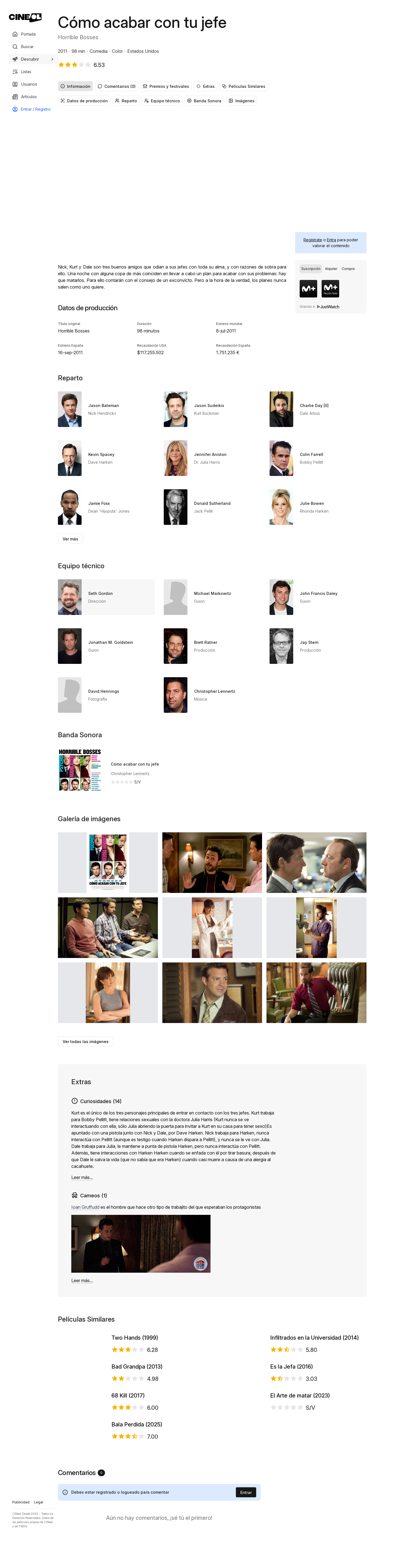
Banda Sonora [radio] (204, 100)
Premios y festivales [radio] (166, 86)
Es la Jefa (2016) (291, 1436)
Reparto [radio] (126, 100)
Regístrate (313, 239)
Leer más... (82, 1177)
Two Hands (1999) (134, 1361)
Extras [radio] (205, 86)
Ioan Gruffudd (85, 1207)
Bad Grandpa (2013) (137, 1436)
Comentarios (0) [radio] (117, 86)
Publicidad (21, 1502)
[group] (212, 86)
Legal (38, 1502)
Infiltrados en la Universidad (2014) (314, 1361)
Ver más (70, 539)
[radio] (311, 268)
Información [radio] (75, 86)
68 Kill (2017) (128, 1511)
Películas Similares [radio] (243, 86)
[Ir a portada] (25, 17)
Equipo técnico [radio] (162, 100)
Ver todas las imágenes (86, 1041)
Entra (331, 239)
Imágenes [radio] (242, 100)
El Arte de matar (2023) (300, 1511)
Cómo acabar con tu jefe (135, 764)
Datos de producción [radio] (84, 100)
